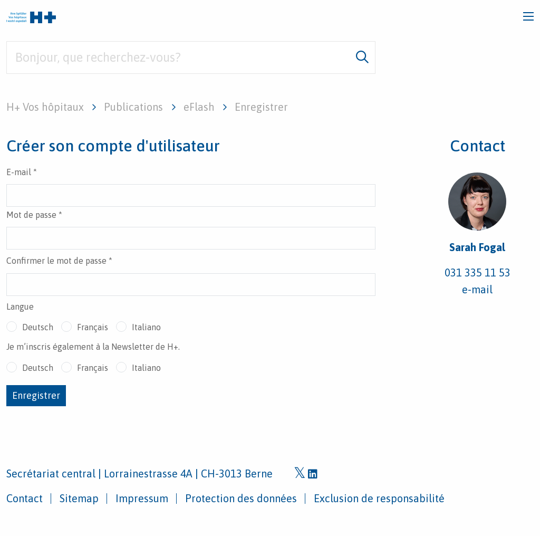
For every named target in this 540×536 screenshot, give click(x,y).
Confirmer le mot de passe (59, 261)
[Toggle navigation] (528, 16)
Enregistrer (36, 395)
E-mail (21, 172)
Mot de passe (34, 214)
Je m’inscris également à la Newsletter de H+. (93, 346)
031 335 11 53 (477, 272)
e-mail (477, 289)
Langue (20, 306)
